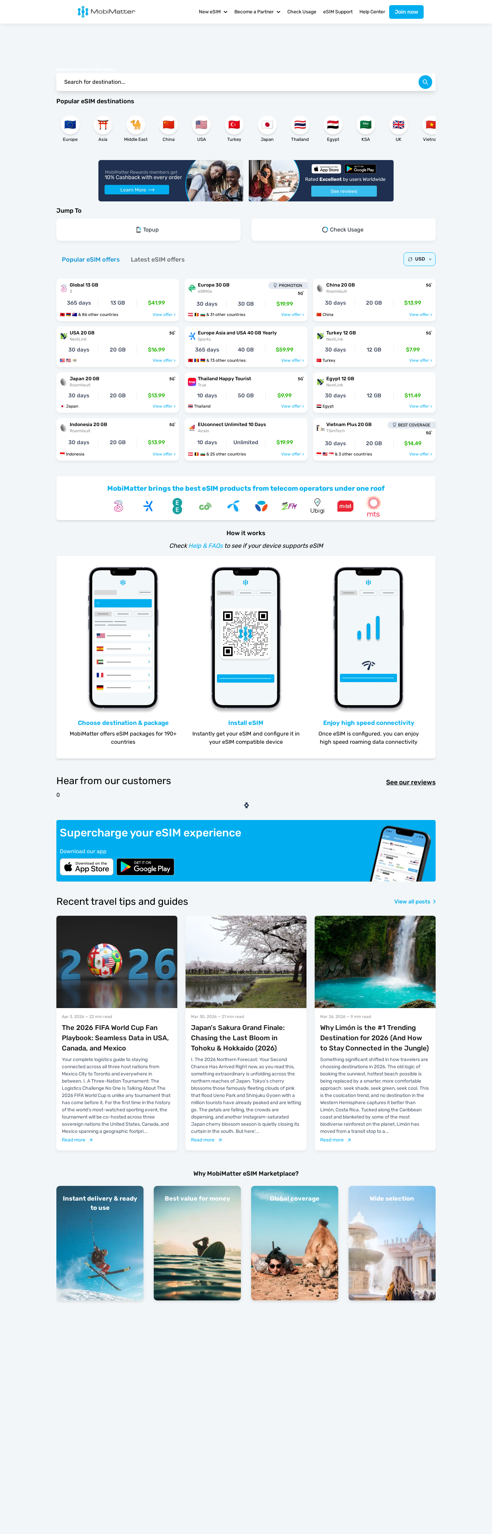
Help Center (372, 12)
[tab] (90, 259)
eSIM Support (338, 12)
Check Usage (301, 12)
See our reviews (411, 782)
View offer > (164, 314)
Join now (406, 12)
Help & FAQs (205, 546)
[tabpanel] (246, 366)
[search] (425, 82)
